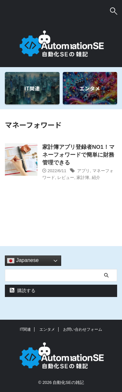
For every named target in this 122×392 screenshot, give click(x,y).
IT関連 (25, 329)
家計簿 (82, 177)
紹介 (96, 177)
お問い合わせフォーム (82, 329)
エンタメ (47, 329)
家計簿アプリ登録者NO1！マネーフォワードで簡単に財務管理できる (78, 155)
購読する (22, 290)
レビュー (65, 177)
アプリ (83, 170)
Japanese (23, 261)
